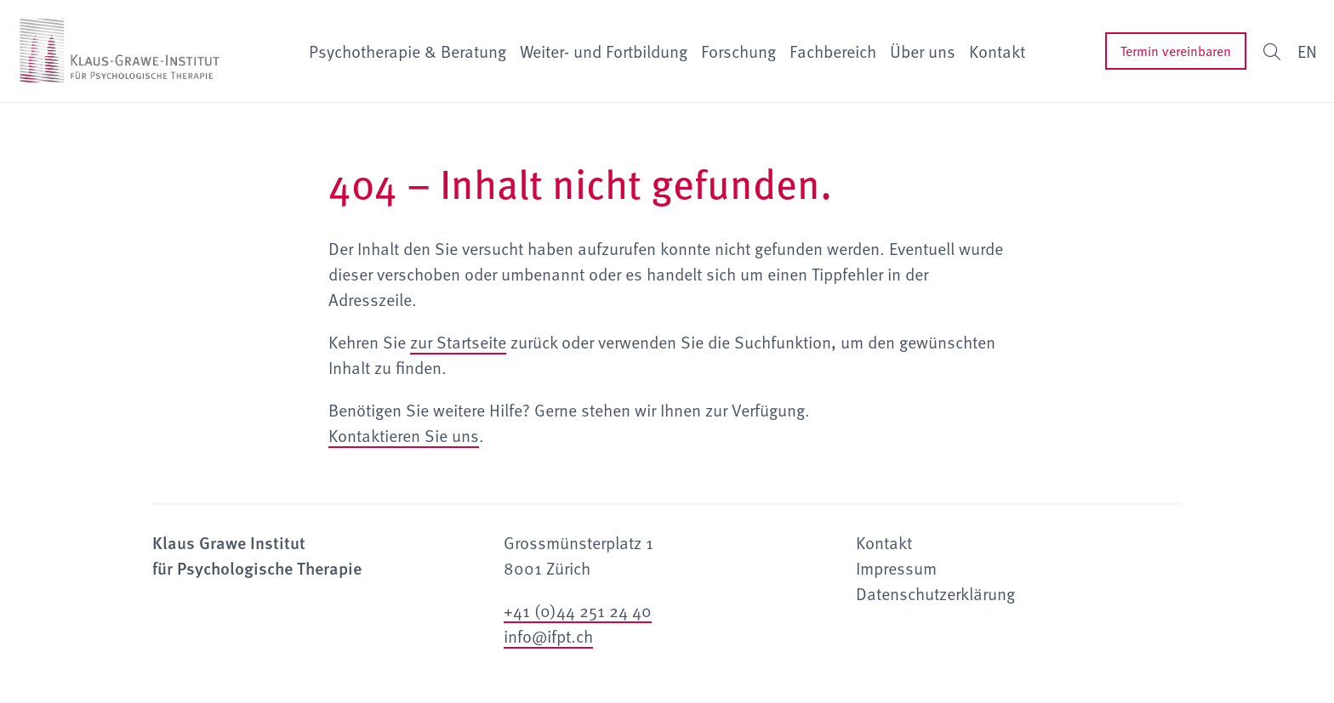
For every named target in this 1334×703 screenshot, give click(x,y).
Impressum (896, 568)
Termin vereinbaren (1175, 51)
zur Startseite (458, 341)
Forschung (738, 51)
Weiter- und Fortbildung (603, 51)
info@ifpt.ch (548, 636)
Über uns (922, 51)
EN (1307, 51)
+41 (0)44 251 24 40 (578, 610)
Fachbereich (833, 51)
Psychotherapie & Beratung (407, 51)
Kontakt (997, 51)
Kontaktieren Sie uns (403, 435)
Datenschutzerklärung (935, 593)
